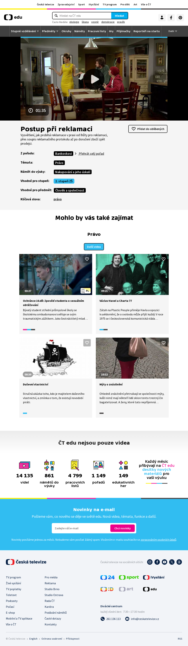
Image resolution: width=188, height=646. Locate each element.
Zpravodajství (66, 4)
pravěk (121, 22)
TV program (110, 4)
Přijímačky (123, 31)
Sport (81, 4)
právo (58, 199)
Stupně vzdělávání (23, 31)
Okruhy (66, 31)
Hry (111, 31)
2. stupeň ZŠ (64, 181)
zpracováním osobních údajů (158, 539)
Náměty (79, 31)
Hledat (119, 15)
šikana (85, 22)
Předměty (48, 31)
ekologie (74, 22)
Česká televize (45, 4)
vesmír (95, 22)
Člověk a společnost (69, 190)
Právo (59, 163)
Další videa (94, 246)
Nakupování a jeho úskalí (72, 172)
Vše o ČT (146, 4)
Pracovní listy (97, 31)
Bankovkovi (63, 153)
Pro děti (125, 4)
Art (135, 4)
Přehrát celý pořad (91, 153)
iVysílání (94, 4)
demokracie (108, 22)
